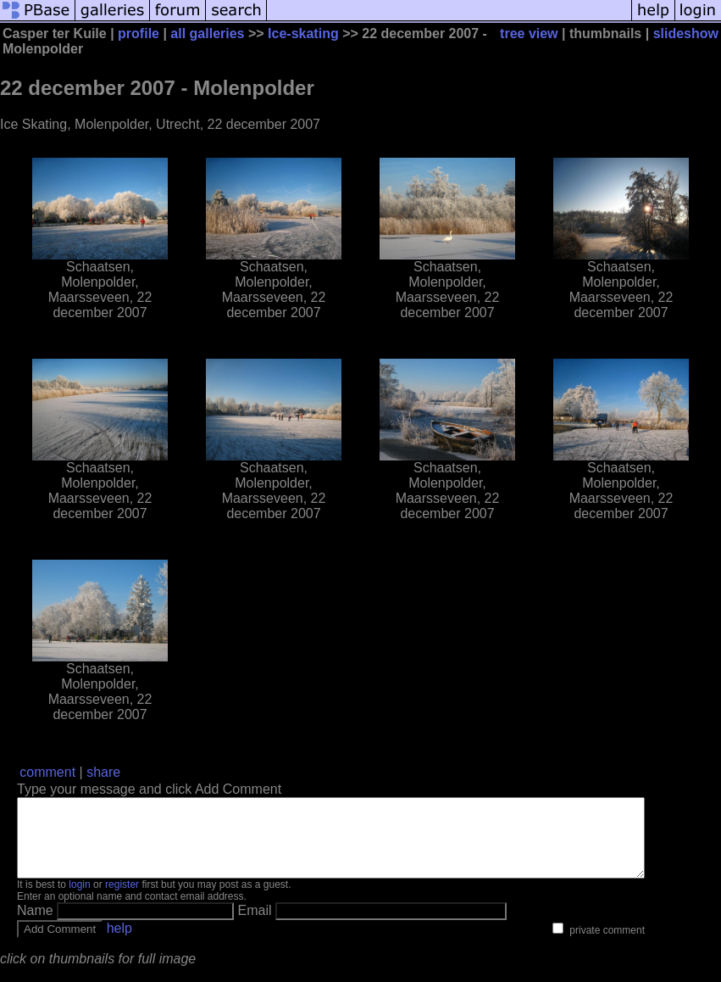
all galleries (207, 33)
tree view (528, 33)
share (103, 772)
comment (47, 772)
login (79, 900)
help (119, 943)
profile (138, 33)
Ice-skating (303, 33)
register (122, 900)
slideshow (685, 33)
